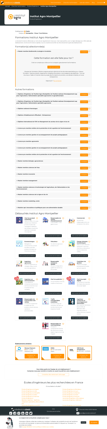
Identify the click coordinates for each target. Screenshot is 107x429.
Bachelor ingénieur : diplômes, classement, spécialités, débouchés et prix (33, 401)
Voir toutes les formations (27, 235)
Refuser (83, 422)
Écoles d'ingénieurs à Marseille (31, 393)
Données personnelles (53, 411)
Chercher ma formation (70, 2)
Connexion (101, 2)
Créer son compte (53, 67)
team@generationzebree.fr (88, 413)
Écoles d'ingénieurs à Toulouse (72, 405)
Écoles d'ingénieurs (33, 6)
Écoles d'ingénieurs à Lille (29, 391)
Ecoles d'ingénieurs (27, 398)
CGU (53, 409)
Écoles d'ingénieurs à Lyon (70, 391)
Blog (93, 2)
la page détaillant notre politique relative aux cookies (38, 427)
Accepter (94, 422)
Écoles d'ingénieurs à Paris (70, 394)
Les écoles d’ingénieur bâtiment (72, 400)
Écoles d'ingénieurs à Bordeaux (72, 389)
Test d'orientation (56, 2)
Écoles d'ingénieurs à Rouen (71, 396)
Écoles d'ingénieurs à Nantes (71, 393)
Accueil (7, 6)
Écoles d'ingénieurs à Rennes (30, 396)
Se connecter (58, 81)
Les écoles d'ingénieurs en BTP (31, 405)
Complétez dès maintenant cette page (53, 374)
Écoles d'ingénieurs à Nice (29, 394)
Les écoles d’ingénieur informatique (73, 398)
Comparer (84, 52)
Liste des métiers (84, 2)
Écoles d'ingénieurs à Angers (30, 389)
